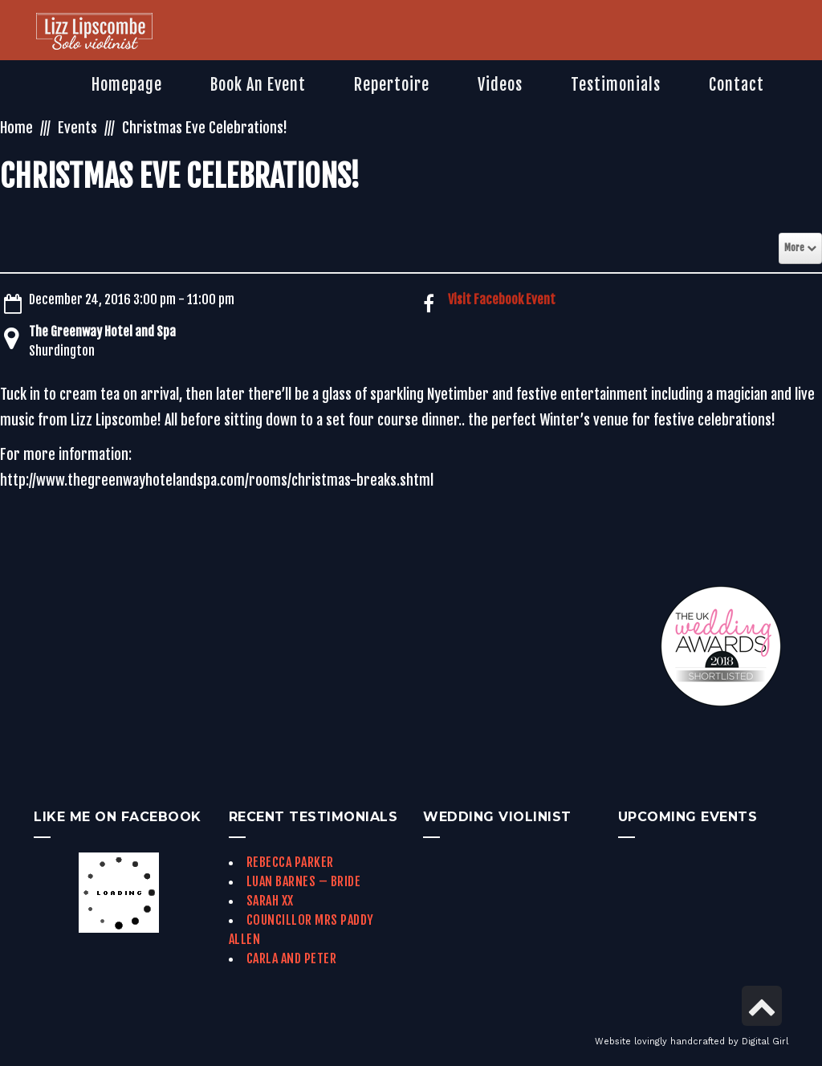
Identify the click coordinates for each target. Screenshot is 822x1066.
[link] (94, 33)
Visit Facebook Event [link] (501, 299)
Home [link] (16, 127)
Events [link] (77, 127)
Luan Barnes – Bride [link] (303, 881)
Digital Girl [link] (765, 1041)
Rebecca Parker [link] (290, 862)
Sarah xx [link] (270, 901)
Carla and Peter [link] (291, 958)
